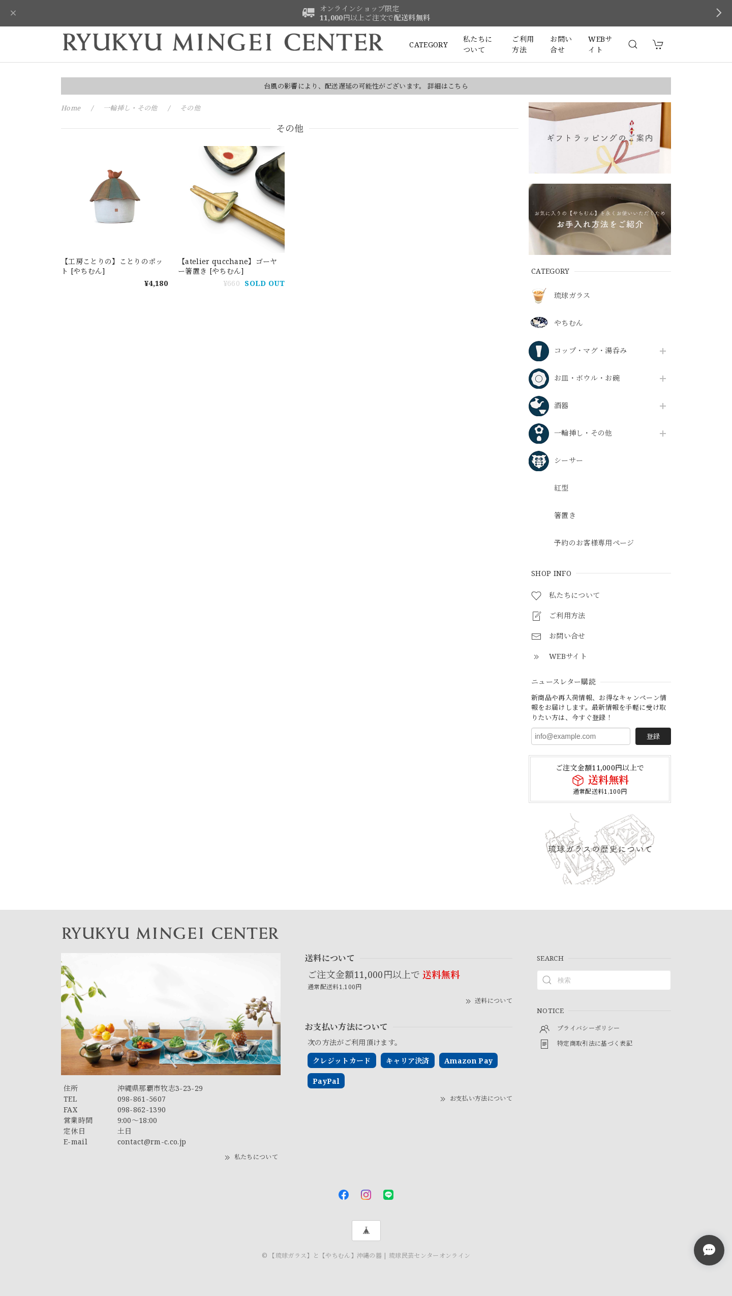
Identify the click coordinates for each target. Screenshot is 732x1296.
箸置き (565, 515)
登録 (653, 736)
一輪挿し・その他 (583, 433)
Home (70, 107)
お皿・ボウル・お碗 (587, 378)
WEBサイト (600, 44)
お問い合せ (561, 44)
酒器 (561, 405)
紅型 (561, 488)
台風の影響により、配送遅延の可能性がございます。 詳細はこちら (366, 86)
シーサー (568, 460)
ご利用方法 (523, 44)
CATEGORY (428, 44)
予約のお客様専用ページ (594, 543)
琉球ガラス (572, 296)
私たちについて (477, 44)
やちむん (568, 323)
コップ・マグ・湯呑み (590, 351)
